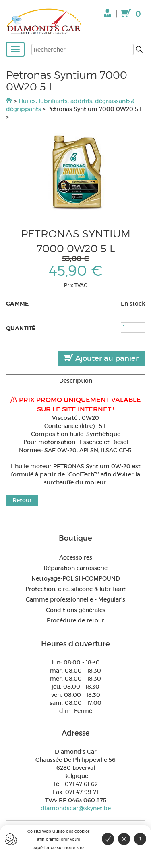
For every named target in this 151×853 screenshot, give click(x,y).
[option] (75, 173)
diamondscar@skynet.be (76, 808)
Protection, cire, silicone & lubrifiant (75, 589)
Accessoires (75, 557)
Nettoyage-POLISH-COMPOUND (75, 578)
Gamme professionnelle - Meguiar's (75, 599)
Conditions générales (75, 610)
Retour (22, 500)
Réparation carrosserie (75, 568)
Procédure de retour (75, 620)
